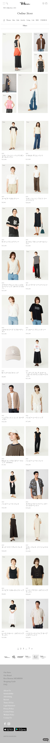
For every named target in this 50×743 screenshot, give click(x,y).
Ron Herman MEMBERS (13, 678)
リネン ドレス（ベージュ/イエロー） (37, 548)
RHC (15, 8)
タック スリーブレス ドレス (12, 547)
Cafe (33, 20)
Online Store (10, 8)
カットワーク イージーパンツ (36, 285)
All (4, 20)
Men (13, 20)
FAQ (5, 685)
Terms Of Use (9, 703)
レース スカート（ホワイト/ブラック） (13, 634)
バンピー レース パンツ (34, 461)
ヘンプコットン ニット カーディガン (13, 418)
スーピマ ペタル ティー (10, 199)
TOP (4, 8)
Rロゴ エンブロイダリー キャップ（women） (12, 461)
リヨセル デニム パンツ (34, 155)
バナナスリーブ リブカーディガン (12, 330)
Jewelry (23, 20)
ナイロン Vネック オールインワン (36, 242)
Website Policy (9, 715)
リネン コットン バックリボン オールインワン (13, 156)
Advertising (8, 697)
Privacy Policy (9, 709)
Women (8, 20)
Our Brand (8, 676)
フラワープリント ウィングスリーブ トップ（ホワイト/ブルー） (13, 286)
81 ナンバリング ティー (10, 242)
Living (28, 20)
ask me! (46, 740)
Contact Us (8, 718)
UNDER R (43, 20)
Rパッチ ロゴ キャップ (10, 373)
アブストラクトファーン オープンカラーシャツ (36, 505)
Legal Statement (9, 706)
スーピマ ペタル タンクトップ (13, 590)
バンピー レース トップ (34, 418)
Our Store (7, 672)
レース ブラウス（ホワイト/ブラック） (37, 591)
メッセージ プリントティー (36, 330)
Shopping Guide (10, 682)
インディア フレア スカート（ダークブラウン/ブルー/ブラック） (37, 374)
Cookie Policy (9, 712)
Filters (25, 26)
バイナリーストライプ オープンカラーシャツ (36, 634)
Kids (18, 20)
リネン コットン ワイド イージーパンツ (36, 199)
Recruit (6, 700)
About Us (7, 691)
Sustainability (8, 694)
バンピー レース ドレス (10, 504)
